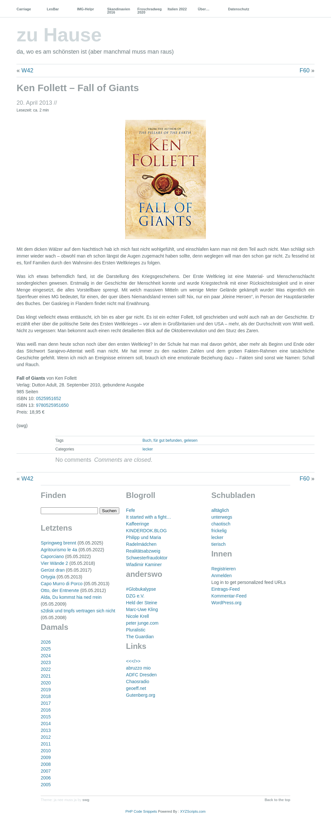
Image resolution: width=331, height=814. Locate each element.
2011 (46, 743)
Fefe (130, 510)
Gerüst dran (53, 570)
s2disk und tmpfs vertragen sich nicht (78, 610)
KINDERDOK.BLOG (146, 530)
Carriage (23, 9)
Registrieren (223, 568)
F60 (305, 70)
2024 (46, 655)
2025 (46, 648)
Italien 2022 (177, 9)
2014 (46, 723)
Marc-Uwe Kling (142, 609)
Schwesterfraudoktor (146, 557)
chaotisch (220, 523)
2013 (46, 730)
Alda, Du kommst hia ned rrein (71, 597)
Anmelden (221, 575)
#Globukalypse (141, 589)
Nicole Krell (137, 616)
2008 (46, 764)
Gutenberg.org (140, 695)
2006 (46, 777)
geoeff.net (136, 688)
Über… (203, 9)
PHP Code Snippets (141, 811)
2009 (46, 757)
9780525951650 (52, 405)
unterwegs (221, 517)
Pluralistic (135, 629)
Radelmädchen (141, 544)
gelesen (191, 440)
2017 (46, 703)
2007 (46, 771)
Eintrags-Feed (225, 589)
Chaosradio (137, 681)
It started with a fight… (148, 517)
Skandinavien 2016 (118, 10)
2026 (46, 642)
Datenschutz (238, 9)
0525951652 (48, 398)
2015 (46, 716)
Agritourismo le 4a (59, 549)
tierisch (218, 544)
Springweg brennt (58, 542)
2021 (46, 676)
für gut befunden (168, 440)
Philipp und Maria (143, 537)
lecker (148, 449)
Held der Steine (141, 602)
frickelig (219, 530)
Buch (147, 440)
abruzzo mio (138, 668)
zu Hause (58, 35)
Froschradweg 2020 (149, 10)
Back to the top (277, 800)
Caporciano (52, 556)
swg (85, 800)
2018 (46, 696)
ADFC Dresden (141, 674)
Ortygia (48, 576)
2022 (46, 669)
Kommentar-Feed (229, 595)
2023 (46, 662)
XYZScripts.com (193, 811)
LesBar (53, 9)
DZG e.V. (135, 595)
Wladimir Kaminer (144, 564)
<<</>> (133, 661)
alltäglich (220, 510)
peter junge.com (142, 623)
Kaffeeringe (137, 523)
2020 (46, 682)
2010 (46, 750)
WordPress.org (226, 602)
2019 (46, 689)
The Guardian (140, 636)
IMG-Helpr (85, 9)
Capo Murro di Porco (61, 583)
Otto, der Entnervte (60, 590)
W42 (27, 70)
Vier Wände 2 (54, 563)
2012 (46, 737)
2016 (46, 710)
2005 (46, 784)
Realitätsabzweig (143, 551)
